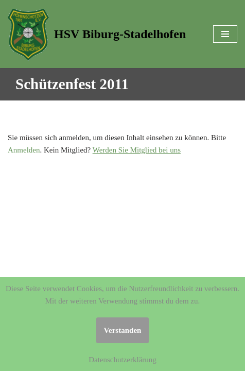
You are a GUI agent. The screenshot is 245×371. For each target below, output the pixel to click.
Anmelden (24, 150)
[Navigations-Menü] (225, 34)
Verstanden (123, 330)
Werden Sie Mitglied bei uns (137, 150)
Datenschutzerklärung (122, 360)
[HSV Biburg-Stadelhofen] (97, 34)
